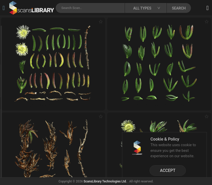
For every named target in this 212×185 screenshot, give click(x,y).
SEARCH (179, 8)
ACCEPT (168, 170)
